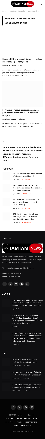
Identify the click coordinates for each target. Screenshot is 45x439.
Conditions (9, 422)
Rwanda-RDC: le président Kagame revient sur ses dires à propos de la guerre (22, 60)
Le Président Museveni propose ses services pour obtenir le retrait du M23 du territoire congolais (20, 113)
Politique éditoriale (22, 426)
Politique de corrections (27, 422)
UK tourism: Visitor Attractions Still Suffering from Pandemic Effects (25, 360)
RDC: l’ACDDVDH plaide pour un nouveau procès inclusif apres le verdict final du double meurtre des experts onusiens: (27, 303)
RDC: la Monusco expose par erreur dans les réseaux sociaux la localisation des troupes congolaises (27, 188)
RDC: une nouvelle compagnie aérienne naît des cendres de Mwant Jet (27, 174)
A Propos (22, 415)
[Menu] (4, 4)
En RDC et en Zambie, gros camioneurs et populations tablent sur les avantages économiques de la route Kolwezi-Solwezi (27, 389)
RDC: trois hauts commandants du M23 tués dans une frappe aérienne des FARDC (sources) (27, 202)
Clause (30, 415)
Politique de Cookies (14, 419)
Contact (12, 415)
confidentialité (30, 419)
